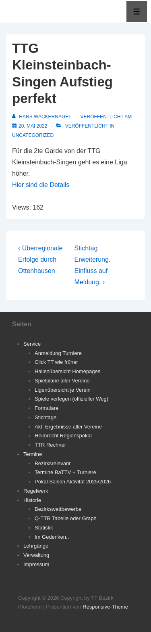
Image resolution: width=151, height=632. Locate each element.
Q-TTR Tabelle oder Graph (66, 518)
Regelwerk (35, 491)
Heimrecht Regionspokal (63, 436)
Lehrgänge (35, 546)
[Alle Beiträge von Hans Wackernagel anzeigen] (42, 117)
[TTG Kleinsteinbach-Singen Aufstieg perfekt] (33, 126)
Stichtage (45, 417)
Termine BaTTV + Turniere (65, 472)
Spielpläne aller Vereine (62, 381)
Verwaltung (36, 555)
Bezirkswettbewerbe (58, 509)
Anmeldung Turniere (58, 353)
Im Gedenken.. (52, 537)
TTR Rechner (50, 445)
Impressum (36, 564)
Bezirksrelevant (52, 463)
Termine (32, 454)
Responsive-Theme (105, 607)
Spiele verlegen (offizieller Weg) (71, 399)
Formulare (46, 408)
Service (32, 344)
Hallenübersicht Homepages (67, 371)
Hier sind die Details (40, 184)
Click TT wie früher (56, 362)
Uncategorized (33, 135)
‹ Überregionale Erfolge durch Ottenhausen (40, 259)
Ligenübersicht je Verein (63, 390)
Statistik (44, 528)
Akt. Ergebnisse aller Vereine (68, 427)
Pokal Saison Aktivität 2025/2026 (73, 482)
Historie (32, 500)
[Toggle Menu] (136, 11)
